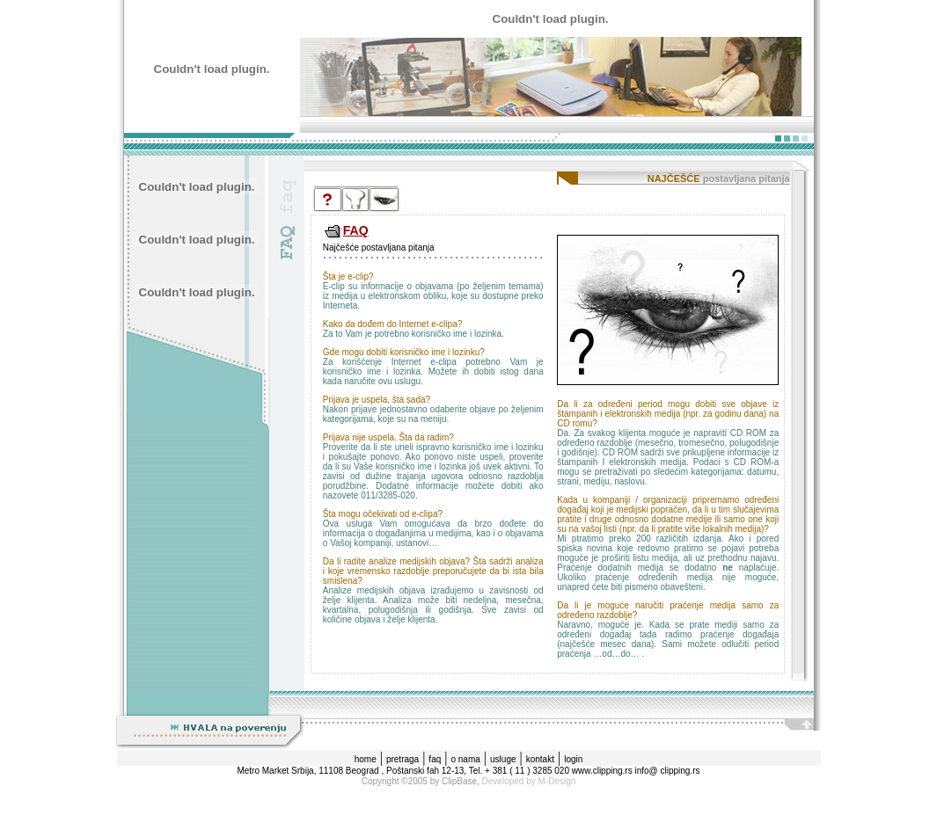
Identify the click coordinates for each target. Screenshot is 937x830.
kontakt (540, 759)
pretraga (402, 759)
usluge (503, 759)
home (366, 759)
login (573, 759)
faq (434, 759)
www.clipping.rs (602, 770)
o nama (464, 759)
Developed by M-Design (529, 781)
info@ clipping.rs (666, 770)
